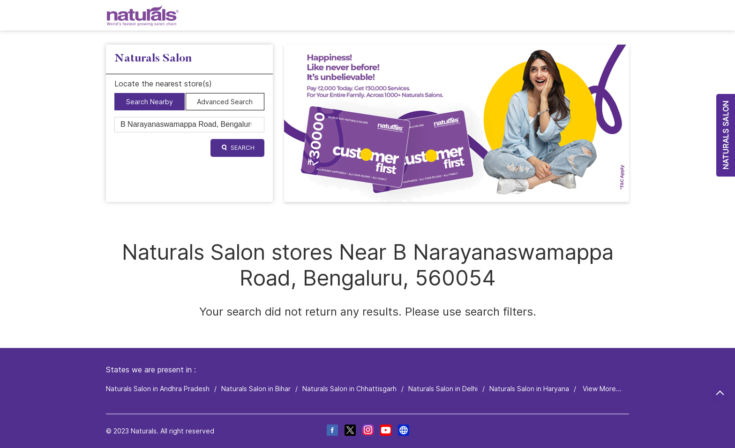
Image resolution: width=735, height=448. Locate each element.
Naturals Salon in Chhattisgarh (349, 389)
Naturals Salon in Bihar (256, 389)
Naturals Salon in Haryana (529, 389)
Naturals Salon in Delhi (443, 389)
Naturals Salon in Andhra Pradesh (158, 389)
